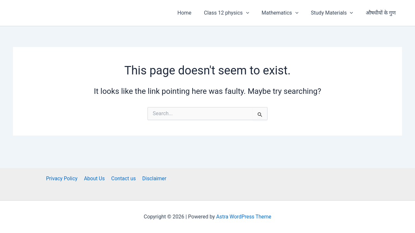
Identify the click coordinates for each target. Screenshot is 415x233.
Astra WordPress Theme (244, 217)
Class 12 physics (233, 13)
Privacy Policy (63, 178)
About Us (94, 178)
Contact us (123, 178)
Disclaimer (153, 178)
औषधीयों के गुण (382, 13)
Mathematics (285, 13)
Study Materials (335, 13)
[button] (253, 13)
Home (194, 13)
